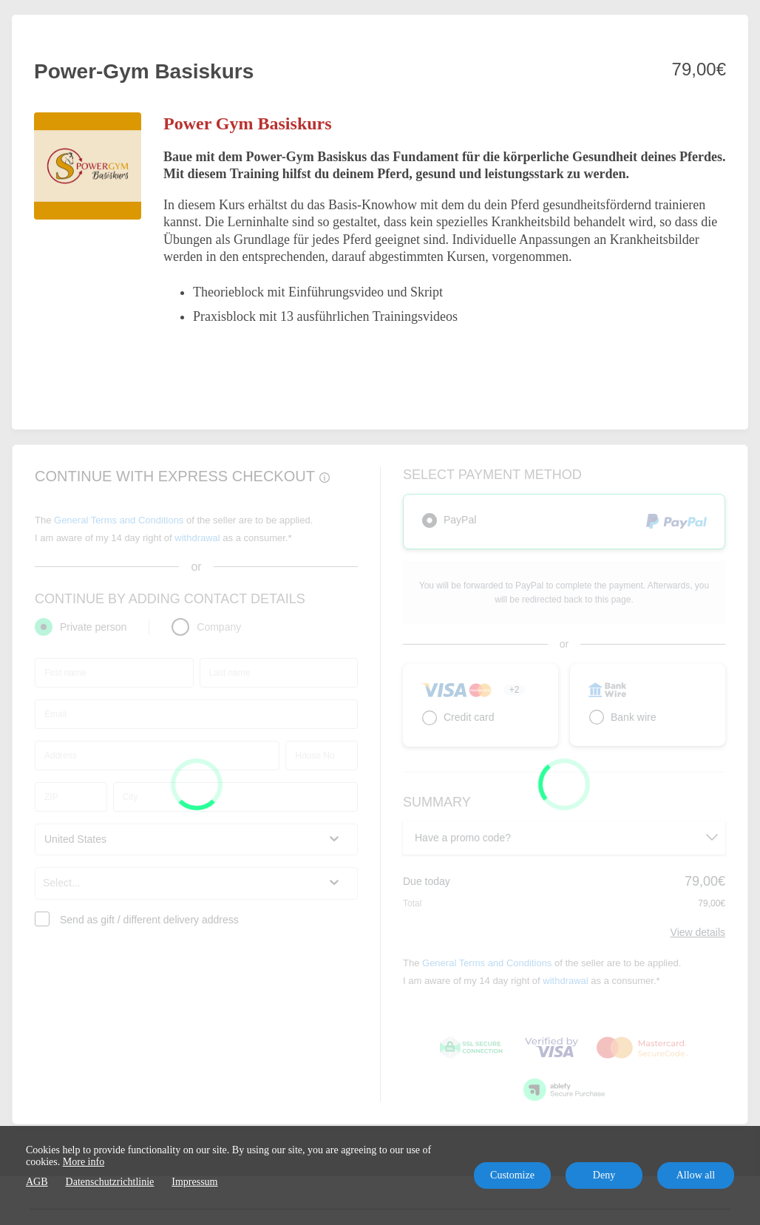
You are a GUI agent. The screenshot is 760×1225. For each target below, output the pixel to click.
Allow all (696, 1175)
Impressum (194, 1181)
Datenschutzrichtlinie (110, 1181)
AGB (37, 1181)
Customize (512, 1175)
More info (83, 1161)
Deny (604, 1175)
